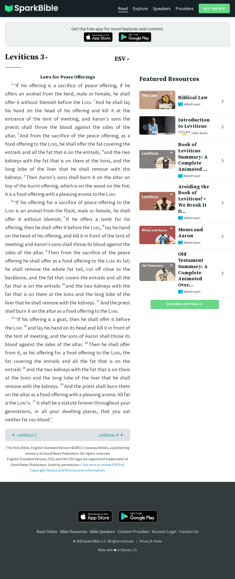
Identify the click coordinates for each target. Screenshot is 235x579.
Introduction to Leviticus (194, 123)
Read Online (46, 531)
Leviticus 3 (26, 57)
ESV (122, 59)
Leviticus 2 (23, 435)
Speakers (162, 8)
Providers (185, 8)
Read (123, 8)
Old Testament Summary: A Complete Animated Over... (193, 269)
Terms (157, 541)
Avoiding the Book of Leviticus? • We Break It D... (193, 199)
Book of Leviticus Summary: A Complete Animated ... (193, 157)
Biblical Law (193, 98)
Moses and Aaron (190, 233)
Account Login (164, 531)
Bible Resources (73, 531)
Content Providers (133, 531)
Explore (140, 8)
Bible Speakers (102, 531)
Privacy (144, 541)
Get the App (214, 8)
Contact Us (189, 531)
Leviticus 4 (111, 435)
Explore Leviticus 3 (184, 304)
